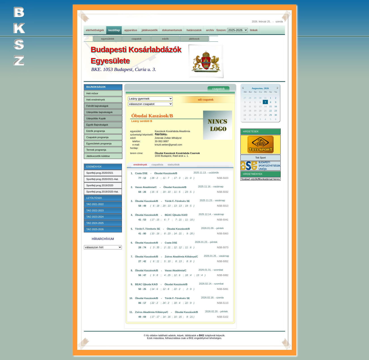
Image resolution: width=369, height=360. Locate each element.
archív (210, 30)
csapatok (136, 38)
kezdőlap (114, 30)
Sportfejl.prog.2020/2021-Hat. (102, 179)
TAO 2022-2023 (95, 210)
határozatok (194, 30)
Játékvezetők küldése (98, 156)
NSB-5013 (222, 205)
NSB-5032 (222, 192)
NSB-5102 (222, 316)
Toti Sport (260, 157)
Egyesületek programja (99, 143)
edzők (165, 38)
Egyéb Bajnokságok (97, 124)
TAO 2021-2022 (95, 204)
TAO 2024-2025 (95, 223)
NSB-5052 (222, 261)
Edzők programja (95, 131)
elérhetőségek (95, 30)
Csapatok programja (97, 137)
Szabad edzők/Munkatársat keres (260, 179)
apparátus (130, 30)
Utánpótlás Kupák (96, 118)
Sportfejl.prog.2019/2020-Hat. (102, 191)
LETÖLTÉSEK (94, 198)
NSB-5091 (222, 289)
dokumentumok (172, 30)
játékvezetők (149, 30)
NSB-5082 (222, 275)
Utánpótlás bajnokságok (99, 112)
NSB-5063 (222, 233)
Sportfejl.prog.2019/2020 (99, 185)
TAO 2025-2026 (95, 229)
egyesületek (107, 38)
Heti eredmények (95, 99)
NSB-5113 (222, 303)
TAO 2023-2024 (95, 216)
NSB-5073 (222, 247)
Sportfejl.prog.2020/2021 (99, 172)
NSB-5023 (222, 178)
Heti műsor (92, 93)
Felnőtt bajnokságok (97, 106)
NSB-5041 (222, 219)
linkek (254, 30)
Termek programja (96, 149)
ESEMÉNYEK (94, 166)
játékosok (194, 38)
